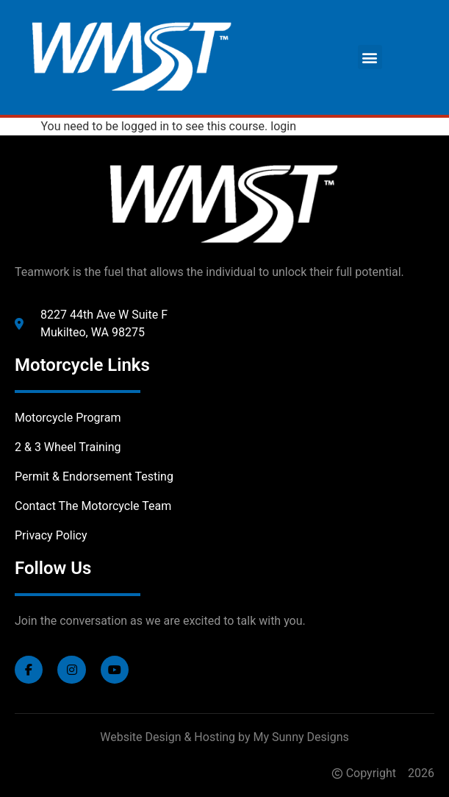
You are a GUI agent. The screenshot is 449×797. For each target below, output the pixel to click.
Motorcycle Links (82, 365)
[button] (370, 57)
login (283, 126)
